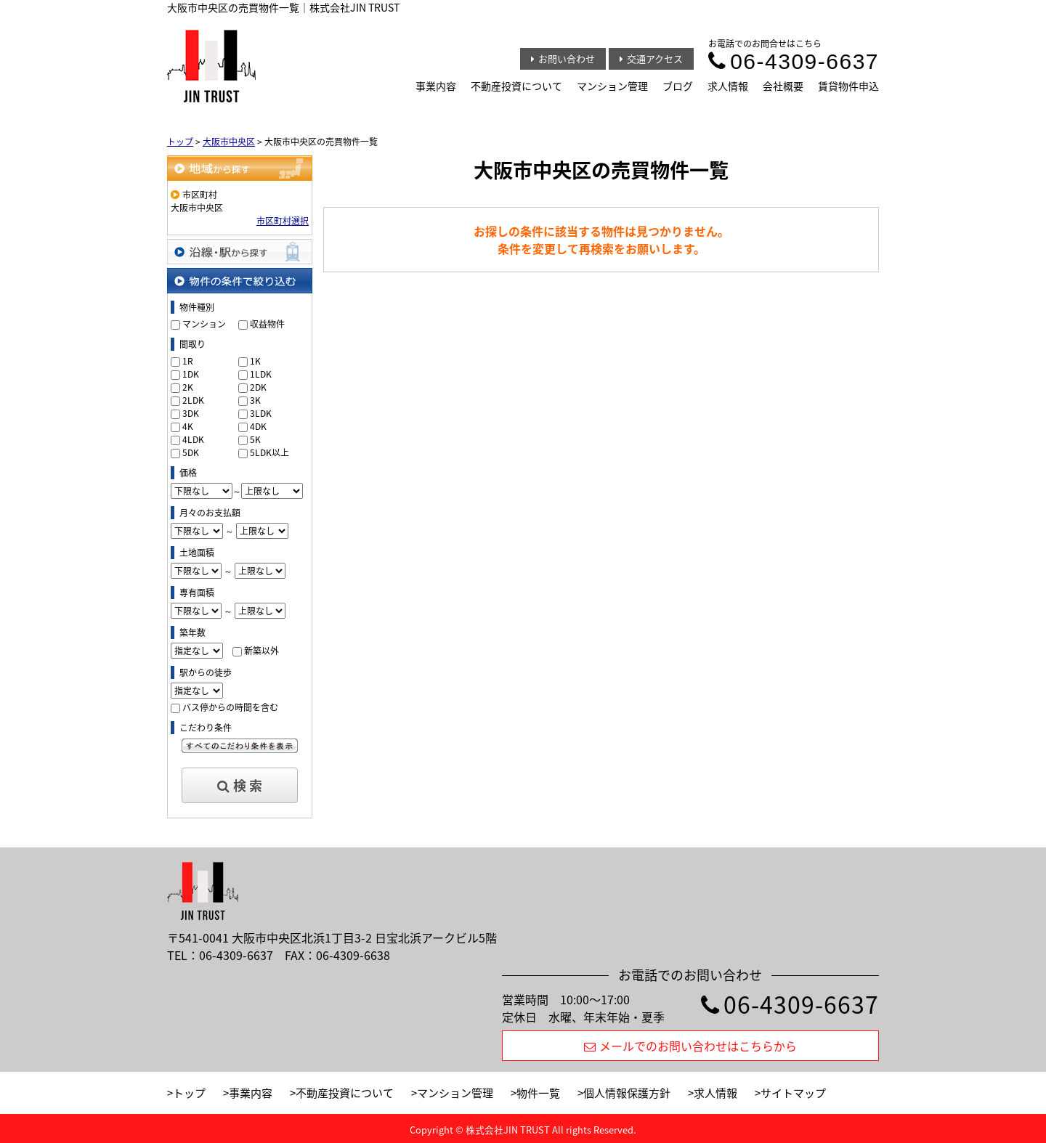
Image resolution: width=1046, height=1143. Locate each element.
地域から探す (239, 168)
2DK (258, 387)
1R (187, 360)
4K (187, 426)
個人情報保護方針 (626, 1093)
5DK (190, 452)
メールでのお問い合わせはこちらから (690, 1045)
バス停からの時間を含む (230, 707)
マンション (204, 323)
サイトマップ (793, 1093)
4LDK (193, 439)
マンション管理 (612, 85)
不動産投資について (516, 85)
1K (255, 360)
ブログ (677, 85)
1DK (190, 374)
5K (255, 439)
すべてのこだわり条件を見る (240, 746)
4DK (258, 426)
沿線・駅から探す (239, 251)
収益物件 (267, 323)
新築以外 (261, 650)
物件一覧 (538, 1093)
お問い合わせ (563, 58)
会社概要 (783, 85)
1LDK (261, 374)
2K (187, 387)
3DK (190, 413)
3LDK (261, 413)
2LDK (193, 400)
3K (255, 400)
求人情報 (728, 85)
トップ (189, 1093)
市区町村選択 (282, 220)
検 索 (239, 785)
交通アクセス (651, 58)
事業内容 (435, 85)
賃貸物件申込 (848, 85)
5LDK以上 (269, 452)
